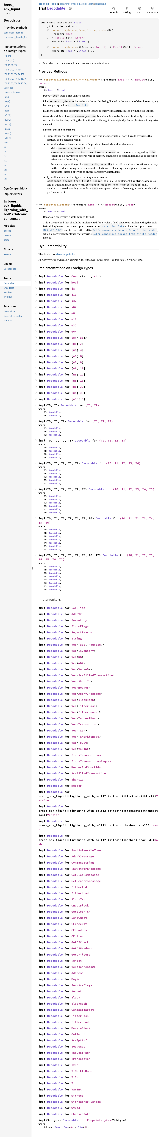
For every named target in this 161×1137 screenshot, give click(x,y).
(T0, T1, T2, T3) (113, 440)
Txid (74, 1083)
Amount (76, 991)
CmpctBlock (80, 905)
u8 (73, 313)
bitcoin (89, 3)
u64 (74, 331)
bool (74, 282)
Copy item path (70, 8)
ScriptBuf (79, 1040)
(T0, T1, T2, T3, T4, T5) (133, 489)
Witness (77, 1095)
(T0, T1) (92, 405)
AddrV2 (76, 614)
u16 (74, 319)
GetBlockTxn (80, 911)
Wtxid (75, 1108)
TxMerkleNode (88, 736)
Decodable (55, 276)
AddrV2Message (89, 693)
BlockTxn (78, 899)
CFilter (77, 936)
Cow (74, 276)
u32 (74, 325)
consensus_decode (64, 47)
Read (69, 41)
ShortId (84, 681)
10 (81, 368)
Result (59, 37)
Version (53, 815)
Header (83, 687)
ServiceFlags (81, 985)
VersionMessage (83, 967)
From (66, 1127)
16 (81, 380)
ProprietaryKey (99, 1120)
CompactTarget (82, 1010)
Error (79, 37)
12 (81, 374)
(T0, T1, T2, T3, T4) (123, 463)
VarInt (83, 749)
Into (80, 1127)
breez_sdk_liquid (48, 3)
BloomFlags (80, 626)
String (76, 638)
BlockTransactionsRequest (92, 761)
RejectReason (81, 632)
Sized (78, 22)
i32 (74, 301)
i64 (74, 307)
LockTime (78, 608)
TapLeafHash (87, 718)
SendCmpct (79, 918)
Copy (57, 1127)
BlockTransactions (86, 755)
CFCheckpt (79, 924)
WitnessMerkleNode (86, 1102)
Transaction (87, 724)
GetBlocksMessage (85, 875)
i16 (74, 295)
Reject (76, 960)
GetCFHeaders (81, 948)
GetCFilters (80, 954)
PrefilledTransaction (95, 675)
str (96, 276)
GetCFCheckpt (81, 942)
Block (75, 997)
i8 (73, 288)
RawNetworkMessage (86, 868)
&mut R (70, 33)
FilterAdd (79, 887)
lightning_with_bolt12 (71, 3)
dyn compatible (65, 254)
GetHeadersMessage (86, 881)
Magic (75, 979)
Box (74, 337)
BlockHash (86, 700)
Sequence (78, 1046)
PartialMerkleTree (86, 850)
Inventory (79, 620)
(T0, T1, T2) (102, 421)
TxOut (82, 743)
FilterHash (87, 706)
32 (81, 387)
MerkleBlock (80, 1028)
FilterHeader (88, 712)
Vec (74, 644)
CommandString (82, 862)
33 (81, 393)
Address (95, 644)
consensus (100, 3)
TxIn (81, 730)
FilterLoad (80, 893)
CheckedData (80, 1114)
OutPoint (78, 1034)
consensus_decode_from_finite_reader (79, 30)
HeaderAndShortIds (86, 767)
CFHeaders (79, 930)
